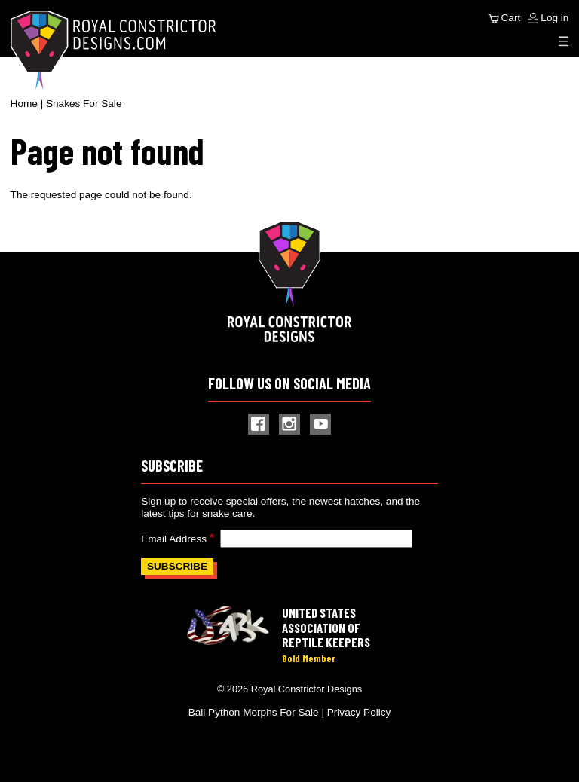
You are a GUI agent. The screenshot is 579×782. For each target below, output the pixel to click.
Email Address (174, 539)
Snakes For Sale (84, 103)
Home (24, 103)
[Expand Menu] (564, 41)
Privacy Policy (359, 712)
